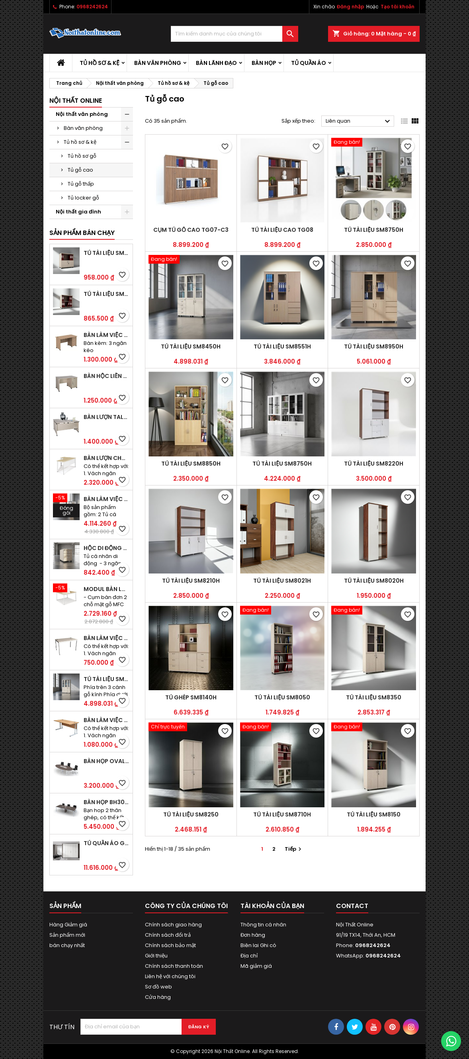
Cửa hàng (158, 997)
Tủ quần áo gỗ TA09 (106, 843)
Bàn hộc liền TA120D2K (106, 376)
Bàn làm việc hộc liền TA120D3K (106, 335)
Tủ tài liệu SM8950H (373, 346)
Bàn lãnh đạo (216, 63)
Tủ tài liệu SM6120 (106, 253)
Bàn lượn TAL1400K (106, 417)
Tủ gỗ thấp (81, 184)
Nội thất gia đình (78, 211)
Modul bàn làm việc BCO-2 (106, 589)
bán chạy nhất (67, 945)
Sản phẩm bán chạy (82, 232)
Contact (352, 905)
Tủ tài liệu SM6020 (106, 294)
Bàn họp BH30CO (106, 802)
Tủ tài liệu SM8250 (191, 814)
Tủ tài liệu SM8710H (282, 814)
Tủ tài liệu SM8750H (373, 230)
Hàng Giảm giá (68, 924)
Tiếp (294, 849)
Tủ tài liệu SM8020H (374, 581)
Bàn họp (264, 63)
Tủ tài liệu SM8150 (374, 814)
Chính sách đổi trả (168, 935)
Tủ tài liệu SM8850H (191, 464)
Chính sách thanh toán (174, 966)
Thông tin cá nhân (263, 924)
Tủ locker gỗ (83, 198)
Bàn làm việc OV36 (106, 720)
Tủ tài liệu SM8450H (106, 679)
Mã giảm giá (256, 966)
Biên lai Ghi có (258, 945)
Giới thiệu (156, 955)
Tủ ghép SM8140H (191, 697)
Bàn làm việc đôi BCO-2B (106, 499)
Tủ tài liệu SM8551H (282, 346)
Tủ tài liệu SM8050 (282, 697)
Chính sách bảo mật (170, 945)
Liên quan (359, 121)
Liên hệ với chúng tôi (170, 976)
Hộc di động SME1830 (106, 548)
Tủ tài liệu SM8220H (373, 464)
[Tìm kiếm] (234, 34)
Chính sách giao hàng (173, 924)
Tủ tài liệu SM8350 (373, 697)
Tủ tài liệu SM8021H (282, 581)
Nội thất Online (75, 100)
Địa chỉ (249, 955)
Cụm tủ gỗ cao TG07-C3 (191, 230)
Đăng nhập (350, 6)
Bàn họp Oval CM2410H (106, 761)
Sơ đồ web (158, 986)
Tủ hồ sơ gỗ (82, 156)
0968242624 (92, 6)
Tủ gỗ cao (80, 170)
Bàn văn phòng (157, 63)
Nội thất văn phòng (82, 114)
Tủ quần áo (308, 63)
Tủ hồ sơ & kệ (99, 63)
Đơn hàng (252, 935)
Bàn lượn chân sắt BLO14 (106, 458)
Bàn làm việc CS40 (106, 638)
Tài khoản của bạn (272, 905)
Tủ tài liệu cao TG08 (282, 230)
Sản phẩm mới (67, 935)
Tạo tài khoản (397, 6)
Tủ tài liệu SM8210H (191, 581)
